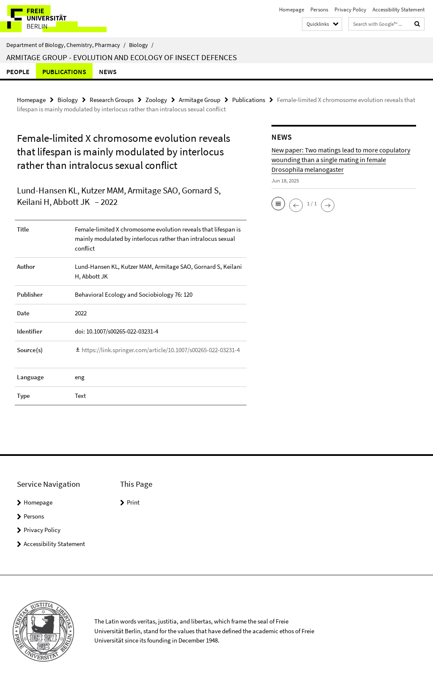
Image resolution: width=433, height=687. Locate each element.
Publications (64, 71)
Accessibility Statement (399, 9)
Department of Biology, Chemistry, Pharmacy (66, 45)
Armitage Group (199, 100)
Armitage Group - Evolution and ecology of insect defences (121, 57)
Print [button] (133, 502)
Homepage (291, 9)
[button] (278, 203)
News (108, 71)
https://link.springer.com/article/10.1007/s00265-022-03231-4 (161, 350)
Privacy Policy (350, 9)
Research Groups (112, 100)
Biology (141, 45)
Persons (319, 9)
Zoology (156, 100)
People (18, 71)
